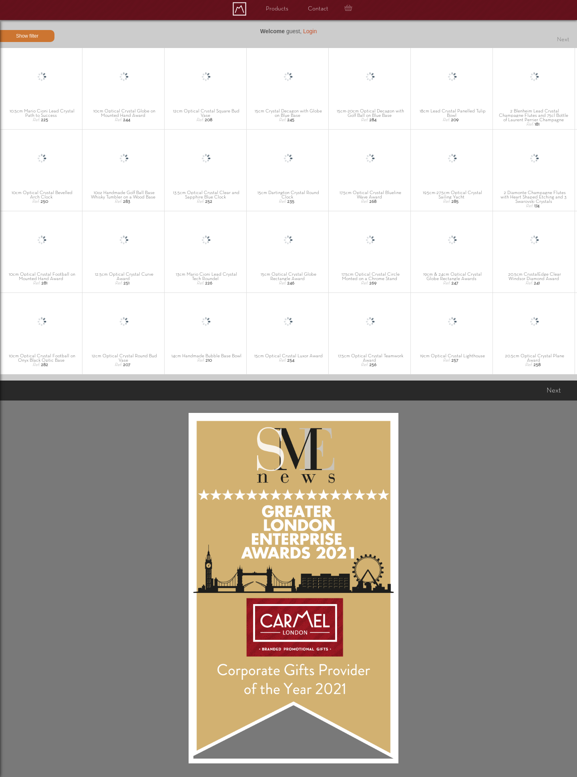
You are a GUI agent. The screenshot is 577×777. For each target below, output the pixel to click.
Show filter (27, 36)
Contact (318, 9)
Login (310, 31)
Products (277, 9)
